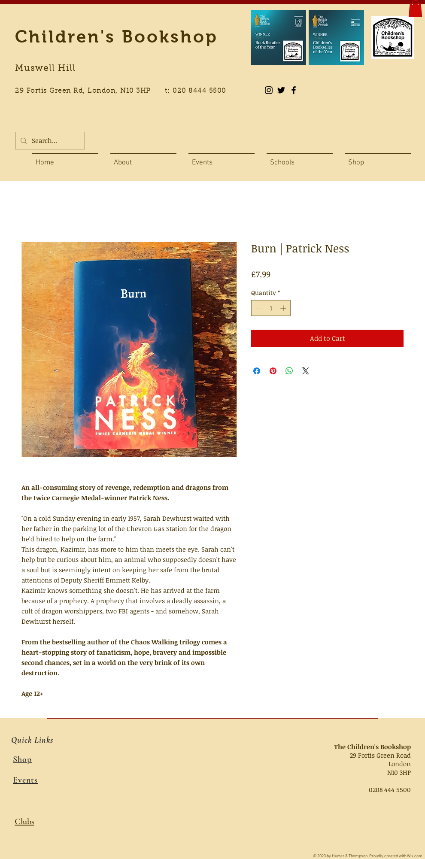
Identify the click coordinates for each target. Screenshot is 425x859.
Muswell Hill (45, 68)
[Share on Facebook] (257, 371)
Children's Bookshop (116, 36)
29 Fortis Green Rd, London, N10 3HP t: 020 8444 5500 (125, 91)
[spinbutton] (271, 308)
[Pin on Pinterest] (273, 371)
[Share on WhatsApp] (289, 371)
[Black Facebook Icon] (293, 90)
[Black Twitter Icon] (281, 90)
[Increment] (284, 308)
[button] (415, 8)
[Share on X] (306, 371)
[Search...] (49, 140)
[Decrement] (257, 308)
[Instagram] (269, 90)
